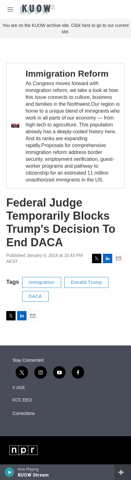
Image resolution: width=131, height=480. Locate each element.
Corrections (23, 413)
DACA (35, 296)
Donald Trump (86, 282)
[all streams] (122, 472)
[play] (9, 472)
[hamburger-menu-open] (10, 9)
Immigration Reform (67, 74)
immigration (42, 282)
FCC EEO (22, 400)
